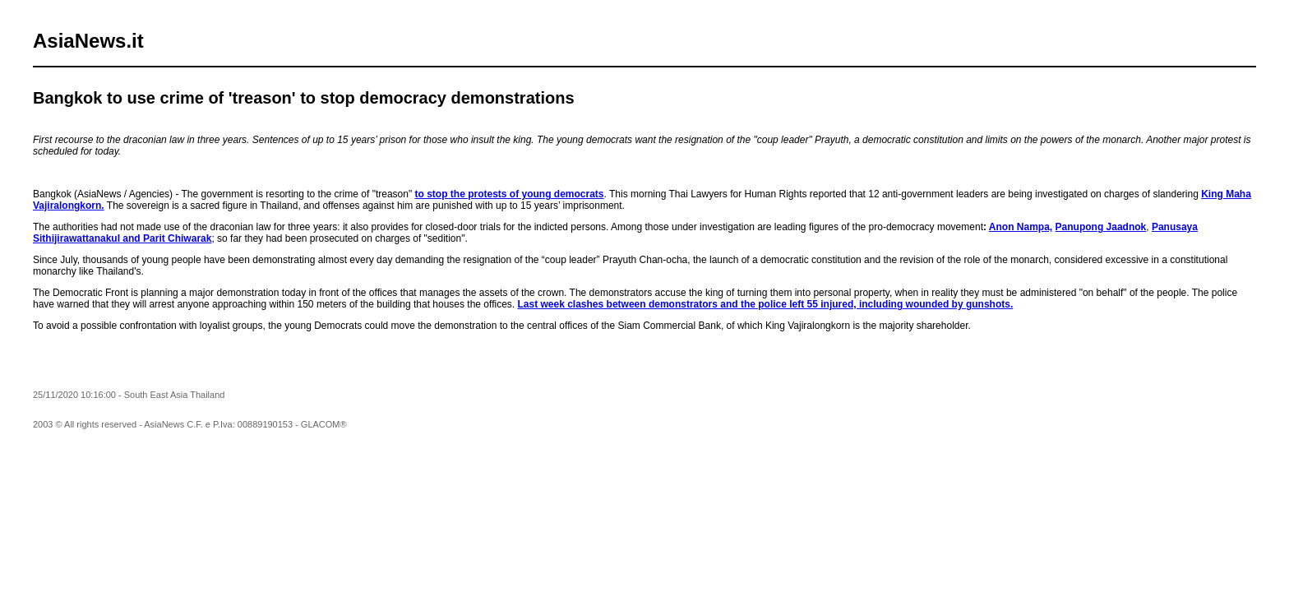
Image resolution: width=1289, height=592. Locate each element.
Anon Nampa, (1020, 227)
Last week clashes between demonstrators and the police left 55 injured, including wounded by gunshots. (765, 304)
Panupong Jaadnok (1101, 227)
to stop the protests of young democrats (509, 194)
